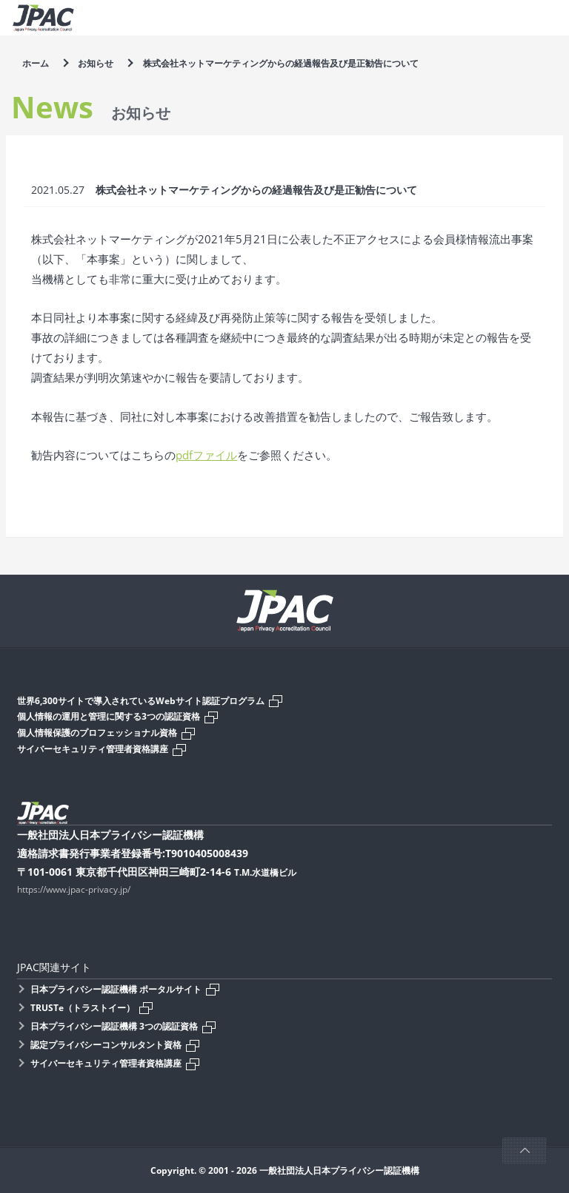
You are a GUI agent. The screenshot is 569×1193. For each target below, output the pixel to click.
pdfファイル (206, 454)
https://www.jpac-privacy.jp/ (73, 889)
